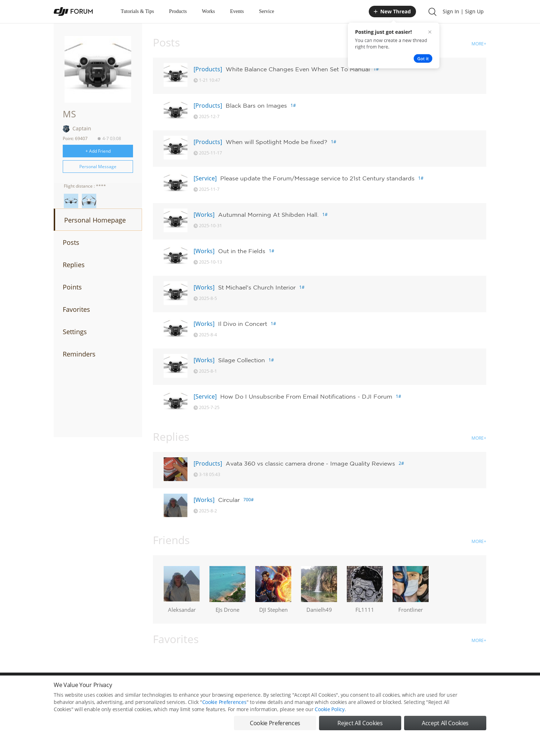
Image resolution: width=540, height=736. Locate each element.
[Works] (204, 215)
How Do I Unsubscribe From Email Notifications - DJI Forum (306, 396)
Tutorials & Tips (137, 11)
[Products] (208, 69)
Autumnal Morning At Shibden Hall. (268, 214)
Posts (71, 242)
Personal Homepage (95, 220)
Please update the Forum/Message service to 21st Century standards (317, 178)
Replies (74, 264)
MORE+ (479, 44)
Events (237, 11)
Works (208, 11)
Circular (229, 500)
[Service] (205, 178)
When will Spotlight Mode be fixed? (276, 142)
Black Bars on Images (256, 105)
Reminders (79, 354)
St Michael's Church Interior (257, 287)
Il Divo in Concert (242, 323)
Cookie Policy (329, 717)
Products (178, 11)
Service (266, 11)
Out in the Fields (241, 251)
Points (72, 287)
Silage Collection (241, 360)
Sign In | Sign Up (463, 11)
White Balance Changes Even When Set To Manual (298, 69)
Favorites (76, 309)
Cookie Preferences (224, 709)
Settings (75, 331)
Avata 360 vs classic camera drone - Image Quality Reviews (310, 463)
